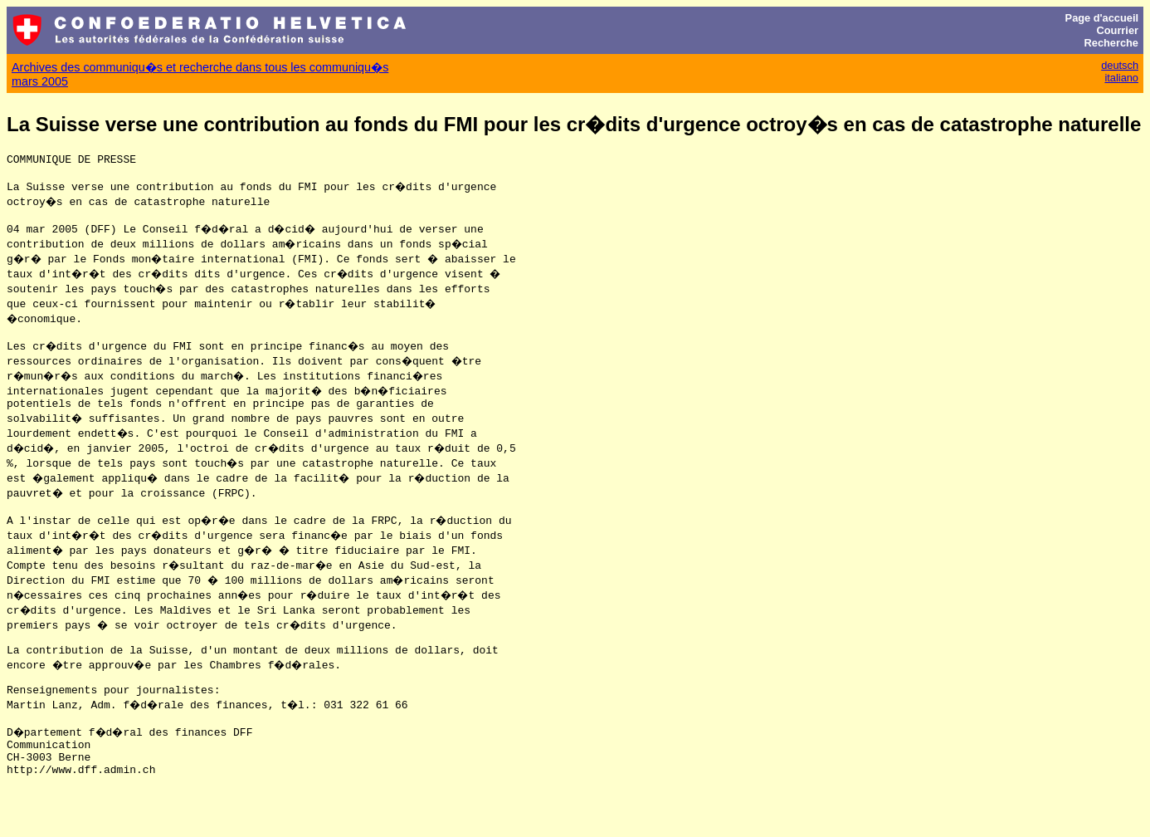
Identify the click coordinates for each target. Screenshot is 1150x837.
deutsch (1119, 65)
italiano (1121, 77)
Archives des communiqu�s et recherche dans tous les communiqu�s (200, 67)
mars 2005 (40, 81)
